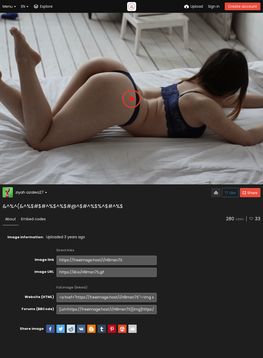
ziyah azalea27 (31, 192)
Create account (242, 6)
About (10, 219)
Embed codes (33, 219)
